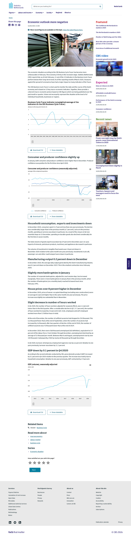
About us (68, 13)
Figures (11, 13)
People (40, 495)
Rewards (40, 501)
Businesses (41, 492)
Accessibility (100, 501)
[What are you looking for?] (67, 6)
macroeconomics (36, 436)
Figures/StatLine (13, 492)
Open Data (11, 498)
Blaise (10, 515)
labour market (35, 440)
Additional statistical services (17, 504)
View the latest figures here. (73, 30)
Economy (39, 13)
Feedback (129, 263)
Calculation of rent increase (17, 495)
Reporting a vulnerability (104, 504)
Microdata (11, 501)
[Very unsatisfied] (30, 462)
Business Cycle (42, 428)
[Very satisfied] (48, 462)
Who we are (70, 498)
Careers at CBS (71, 504)
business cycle (35, 443)
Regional (59, 13)
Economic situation (36, 452)
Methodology (12, 512)
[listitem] (9, 25)
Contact (69, 492)
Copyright (99, 495)
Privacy (40, 498)
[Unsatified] (34, 462)
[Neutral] (39, 462)
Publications (12, 509)
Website (98, 492)
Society (49, 13)
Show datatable (56, 150)
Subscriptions (100, 509)
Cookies (98, 498)
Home (11, 18)
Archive (98, 506)
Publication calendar (102, 522)
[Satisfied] (43, 462)
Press (68, 495)
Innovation (70, 501)
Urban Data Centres (14, 506)
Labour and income (25, 13)
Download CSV (36, 150)
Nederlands (118, 6)
